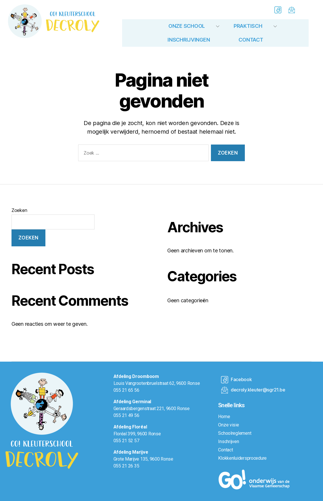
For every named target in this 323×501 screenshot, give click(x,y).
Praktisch (248, 26)
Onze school (186, 26)
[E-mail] (291, 9)
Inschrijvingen (189, 40)
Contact (251, 40)
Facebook (236, 379)
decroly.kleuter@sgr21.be (253, 390)
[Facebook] (276, 9)
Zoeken (19, 210)
